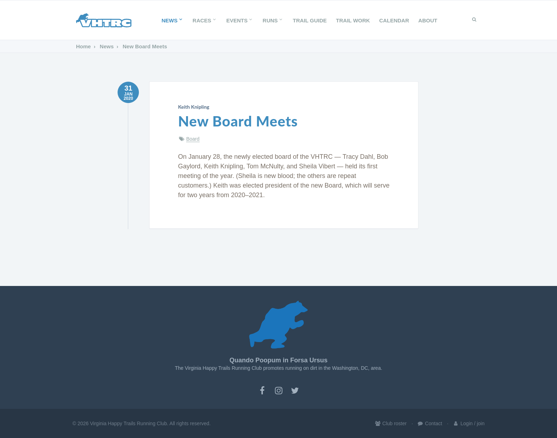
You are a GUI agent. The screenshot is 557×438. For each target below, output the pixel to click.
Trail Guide (310, 20)
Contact (429, 423)
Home (83, 46)
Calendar (394, 20)
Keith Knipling (193, 107)
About (427, 20)
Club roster (390, 423)
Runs (273, 20)
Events (239, 20)
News (172, 20)
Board (192, 139)
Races (205, 20)
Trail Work (353, 20)
